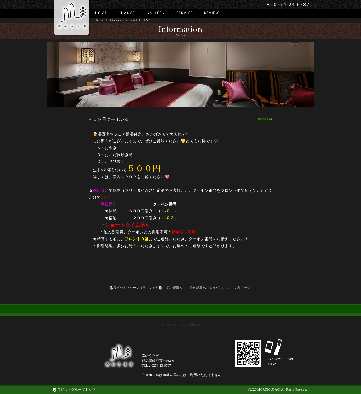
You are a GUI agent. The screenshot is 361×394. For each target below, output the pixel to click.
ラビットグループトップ (76, 390)
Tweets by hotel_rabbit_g (180, 324)
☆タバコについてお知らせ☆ (230, 288)
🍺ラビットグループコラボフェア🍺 (135, 288)
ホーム (99, 20)
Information (116, 20)
